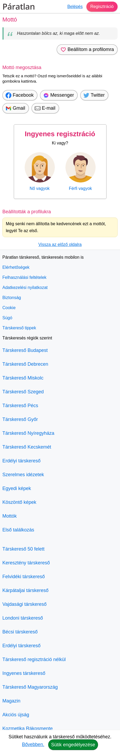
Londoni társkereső (22, 618)
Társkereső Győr (20, 419)
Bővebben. (33, 744)
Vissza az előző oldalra (60, 244)
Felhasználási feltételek (24, 277)
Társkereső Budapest (25, 350)
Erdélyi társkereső (21, 460)
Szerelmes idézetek (23, 474)
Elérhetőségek (15, 267)
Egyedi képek (16, 488)
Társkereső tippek (19, 328)
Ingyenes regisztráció (60, 134)
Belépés (75, 6)
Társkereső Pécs (20, 405)
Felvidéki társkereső (23, 576)
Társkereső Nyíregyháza (28, 433)
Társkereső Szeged (23, 391)
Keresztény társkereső (26, 562)
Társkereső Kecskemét (26, 447)
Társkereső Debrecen (25, 364)
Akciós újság (15, 714)
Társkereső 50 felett (23, 549)
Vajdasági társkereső (24, 604)
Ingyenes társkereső (23, 673)
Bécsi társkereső (20, 631)
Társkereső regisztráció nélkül (34, 659)
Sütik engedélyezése (73, 744)
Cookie (9, 307)
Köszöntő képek (19, 502)
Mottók (9, 516)
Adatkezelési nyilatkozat (25, 287)
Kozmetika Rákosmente (27, 728)
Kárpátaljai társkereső (25, 590)
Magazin (11, 701)
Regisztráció (102, 6)
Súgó (7, 318)
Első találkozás (18, 530)
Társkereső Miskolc (22, 378)
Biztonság (11, 297)
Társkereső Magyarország (30, 687)
